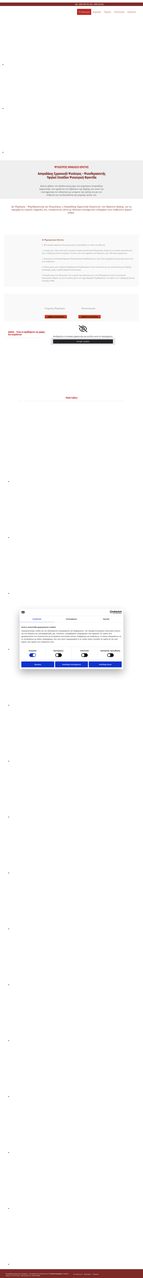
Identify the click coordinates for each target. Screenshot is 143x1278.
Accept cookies (83, 341)
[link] (83, 328)
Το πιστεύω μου (84, 11)
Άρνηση (37, 664)
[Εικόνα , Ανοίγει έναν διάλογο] (74, 64)
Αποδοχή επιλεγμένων (71, 664)
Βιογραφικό (97, 11)
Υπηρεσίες (107, 11)
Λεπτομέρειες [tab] (71, 619)
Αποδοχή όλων (105, 664)
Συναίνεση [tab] (37, 619)
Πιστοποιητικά (119, 11)
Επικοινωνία (131, 11)
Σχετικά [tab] (106, 619)
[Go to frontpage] (18, 18)
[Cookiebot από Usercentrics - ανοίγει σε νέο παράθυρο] (111, 612)
